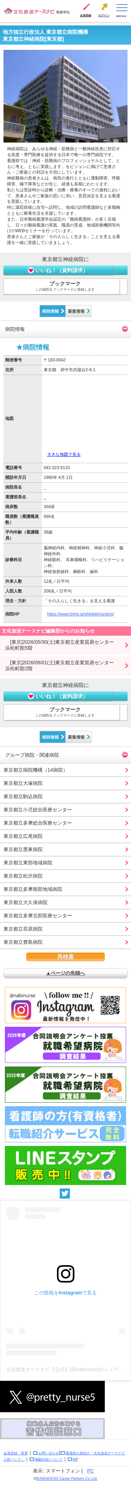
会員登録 (85, 15)
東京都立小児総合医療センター (37, 809)
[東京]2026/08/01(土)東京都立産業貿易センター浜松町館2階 (59, 665)
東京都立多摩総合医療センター (37, 823)
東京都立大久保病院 (25, 902)
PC (90, 1471)
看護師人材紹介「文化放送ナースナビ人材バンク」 (64, 1456)
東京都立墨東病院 (23, 849)
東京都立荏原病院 (23, 929)
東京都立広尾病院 (23, 836)
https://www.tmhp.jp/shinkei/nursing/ (80, 614)
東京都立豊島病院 (23, 942)
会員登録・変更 (15, 1453)
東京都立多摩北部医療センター (37, 915)
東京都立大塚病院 (23, 783)
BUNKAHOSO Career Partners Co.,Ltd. (66, 1479)
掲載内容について (49, 1459)
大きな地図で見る (64, 454)
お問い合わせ (48, 1453)
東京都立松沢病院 (23, 876)
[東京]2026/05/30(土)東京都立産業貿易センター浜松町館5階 (59, 645)
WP (75, 1459)
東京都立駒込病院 (23, 796)
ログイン (103, 15)
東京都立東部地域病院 (27, 862)
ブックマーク (65, 286)
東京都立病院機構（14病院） (35, 770)
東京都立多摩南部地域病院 (32, 889)
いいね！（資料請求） (58, 270)
